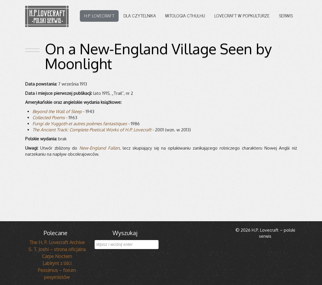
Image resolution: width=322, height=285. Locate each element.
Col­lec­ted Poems (48, 117)
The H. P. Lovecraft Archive (57, 242)
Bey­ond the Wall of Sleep (57, 111)
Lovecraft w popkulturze (242, 15)
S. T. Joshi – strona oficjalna (57, 249)
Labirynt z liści (57, 263)
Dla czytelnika (140, 15)
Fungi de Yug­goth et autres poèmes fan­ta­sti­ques (79, 123)
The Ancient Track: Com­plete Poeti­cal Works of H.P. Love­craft (91, 129)
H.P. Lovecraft (99, 15)
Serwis (286, 15)
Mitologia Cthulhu (185, 15)
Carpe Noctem (57, 256)
